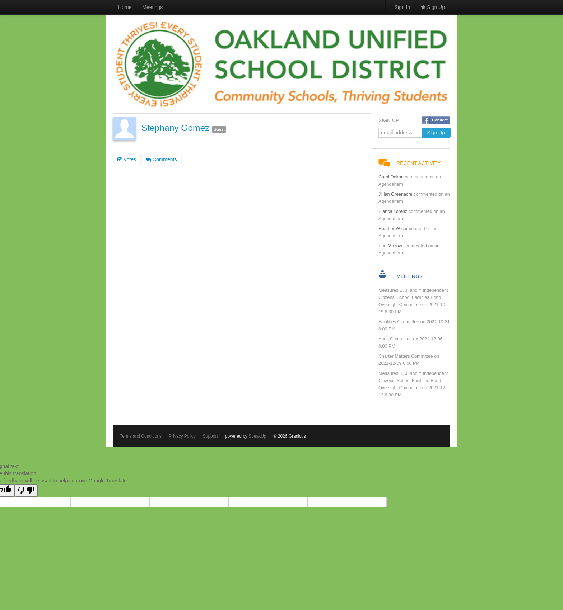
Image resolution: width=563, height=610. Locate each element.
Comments (161, 159)
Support (210, 436)
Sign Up (433, 7)
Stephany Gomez (175, 128)
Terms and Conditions (141, 436)
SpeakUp (257, 436)
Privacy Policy (182, 436)
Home (124, 7)
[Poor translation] (26, 490)
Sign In (402, 7)
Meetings (152, 7)
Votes (126, 159)
